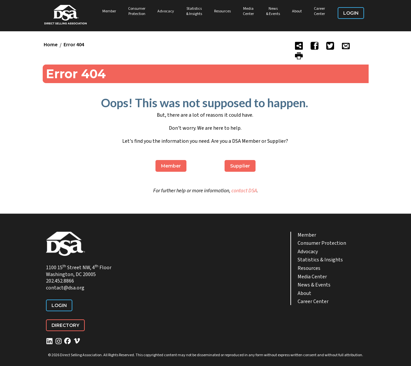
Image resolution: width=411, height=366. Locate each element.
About (297, 11)
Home (51, 45)
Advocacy (165, 11)
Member (109, 11)
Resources (222, 11)
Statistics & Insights (194, 11)
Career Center (319, 11)
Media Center (248, 11)
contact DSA (244, 190)
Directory (65, 325)
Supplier (240, 166)
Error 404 (74, 45)
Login (351, 13)
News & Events (273, 11)
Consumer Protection (136, 11)
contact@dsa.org (65, 287)
